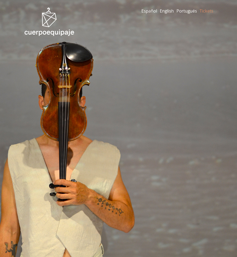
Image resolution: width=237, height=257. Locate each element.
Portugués (186, 11)
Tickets (206, 11)
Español (149, 11)
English (167, 11)
